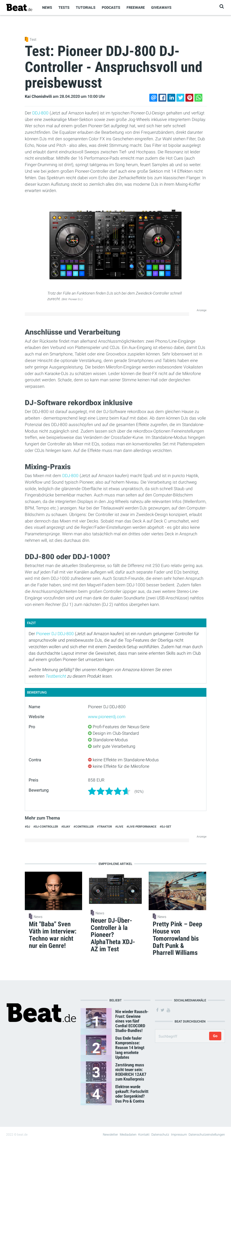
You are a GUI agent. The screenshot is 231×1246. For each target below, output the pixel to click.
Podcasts (111, 7)
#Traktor (104, 826)
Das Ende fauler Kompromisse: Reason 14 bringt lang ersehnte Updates (129, 1048)
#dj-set (165, 826)
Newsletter (110, 1134)
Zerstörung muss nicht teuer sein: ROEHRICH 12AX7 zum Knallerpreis (130, 1072)
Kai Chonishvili (38, 96)
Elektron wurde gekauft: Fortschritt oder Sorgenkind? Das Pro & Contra (131, 1093)
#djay (65, 826)
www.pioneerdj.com (106, 716)
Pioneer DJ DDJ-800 (55, 633)
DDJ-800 (40, 113)
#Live (119, 826)
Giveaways (161, 7)
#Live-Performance (141, 826)
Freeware (136, 7)
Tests (63, 7)
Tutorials (85, 7)
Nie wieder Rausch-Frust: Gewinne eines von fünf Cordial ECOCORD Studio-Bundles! (131, 1021)
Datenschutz (160, 1134)
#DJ (27, 826)
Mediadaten (128, 1134)
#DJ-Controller (45, 826)
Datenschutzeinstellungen (207, 1134)
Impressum (179, 1134)
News (47, 7)
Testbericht (56, 676)
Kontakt (144, 1134)
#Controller (84, 826)
